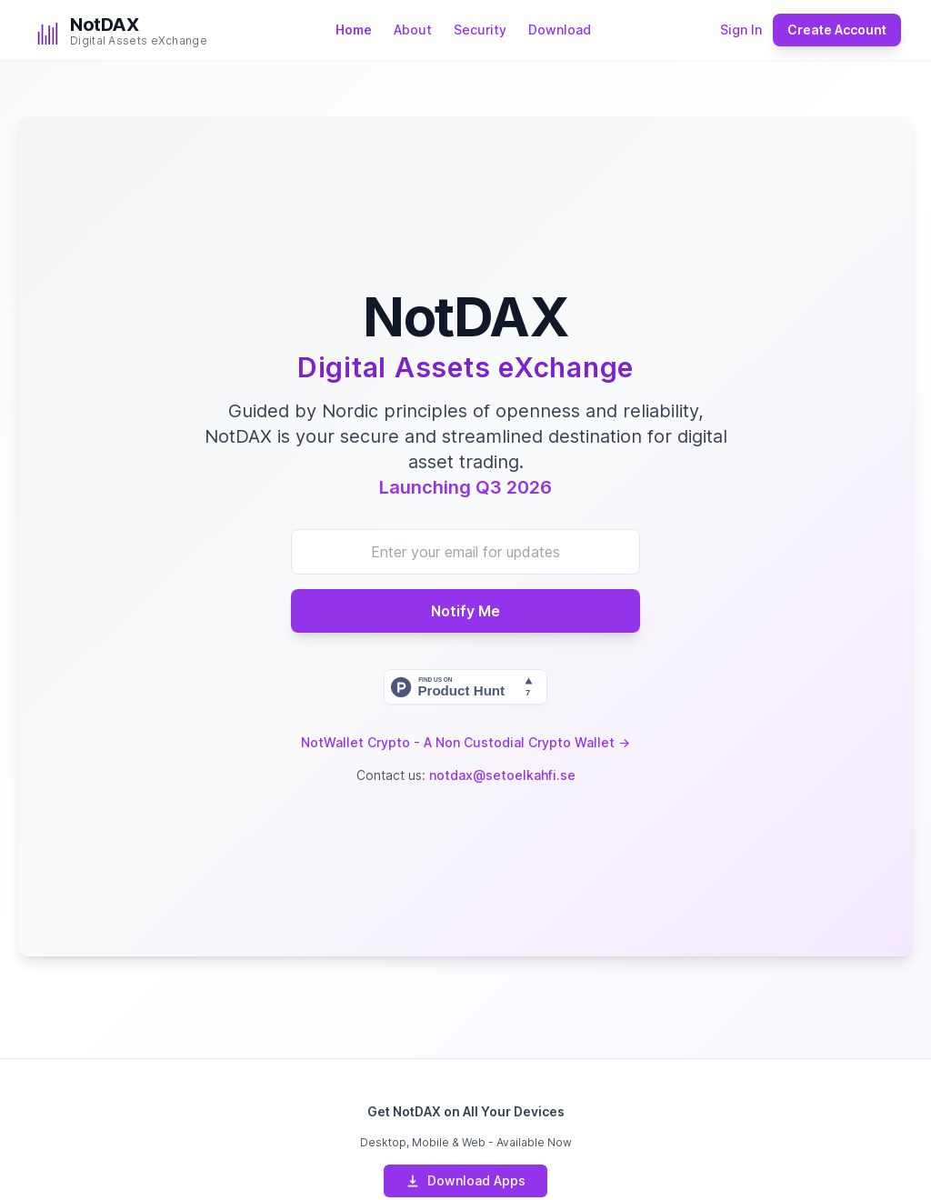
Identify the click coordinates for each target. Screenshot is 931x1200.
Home (353, 29)
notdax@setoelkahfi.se (502, 775)
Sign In (741, 29)
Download (559, 29)
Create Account (836, 29)
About (413, 29)
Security (480, 29)
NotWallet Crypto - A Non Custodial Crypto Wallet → (465, 742)
